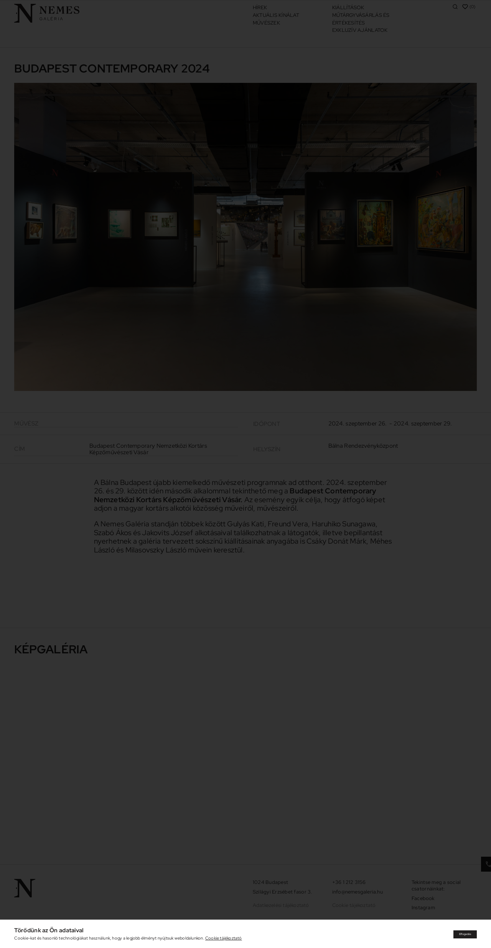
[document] (245, 474)
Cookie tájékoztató (223, 938)
